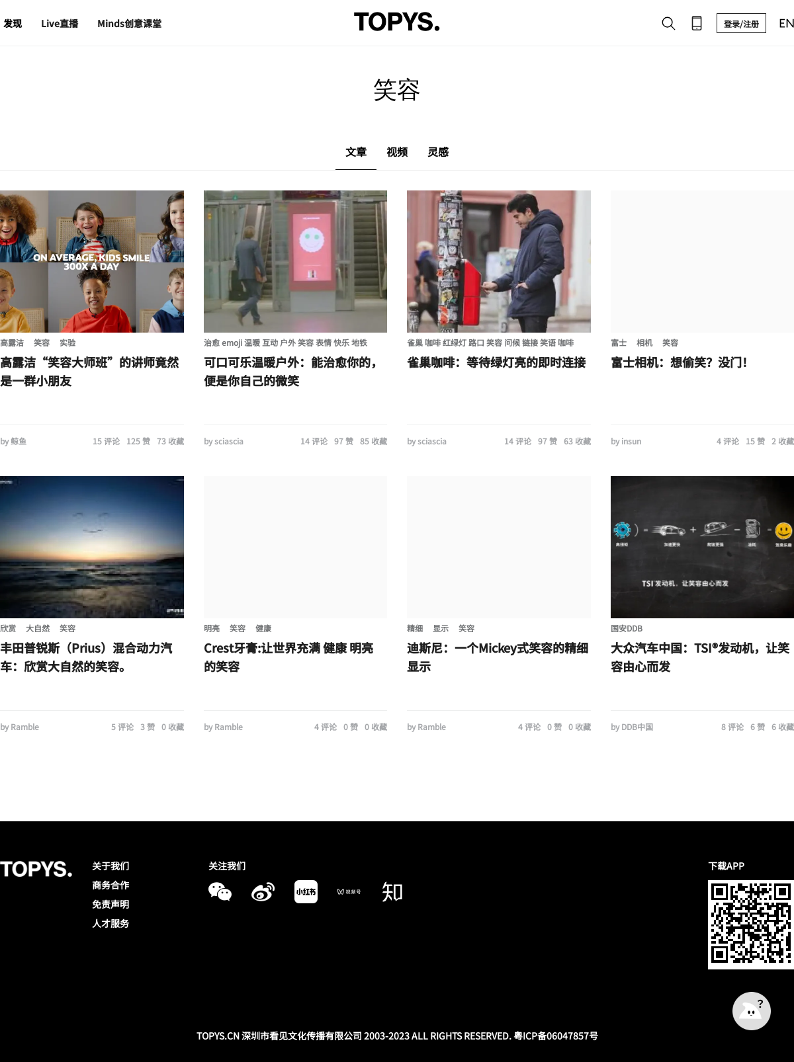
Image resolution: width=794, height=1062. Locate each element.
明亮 (212, 627)
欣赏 (8, 627)
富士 (619, 342)
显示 (441, 627)
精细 (415, 627)
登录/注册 (741, 23)
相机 (644, 342)
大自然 (38, 627)
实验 (67, 342)
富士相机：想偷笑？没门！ (682, 361)
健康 (263, 627)
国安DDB (626, 627)
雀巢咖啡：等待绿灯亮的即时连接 (496, 361)
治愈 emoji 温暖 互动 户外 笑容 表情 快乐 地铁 (285, 342)
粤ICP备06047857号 (555, 1035)
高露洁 (12, 342)
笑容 (42, 342)
